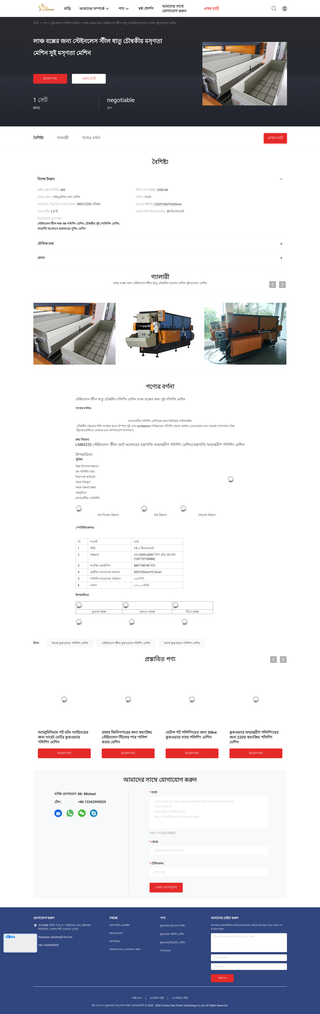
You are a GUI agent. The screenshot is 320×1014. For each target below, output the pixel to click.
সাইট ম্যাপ (137, 998)
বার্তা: (154, 792)
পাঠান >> (222, 978)
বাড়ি (36, 23)
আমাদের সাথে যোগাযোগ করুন (125, 949)
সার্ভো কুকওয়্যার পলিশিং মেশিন (70, 643)
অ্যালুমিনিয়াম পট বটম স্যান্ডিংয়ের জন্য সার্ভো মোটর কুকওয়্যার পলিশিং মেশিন (63, 737)
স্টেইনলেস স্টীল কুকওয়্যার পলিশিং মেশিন (126, 643)
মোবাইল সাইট (157, 998)
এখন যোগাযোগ (166, 887)
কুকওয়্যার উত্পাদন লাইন (172, 925)
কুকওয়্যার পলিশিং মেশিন (65, 23)
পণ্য (45, 23)
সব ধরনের (165, 950)
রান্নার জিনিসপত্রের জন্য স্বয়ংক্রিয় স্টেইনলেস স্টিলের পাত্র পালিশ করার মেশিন (127, 737)
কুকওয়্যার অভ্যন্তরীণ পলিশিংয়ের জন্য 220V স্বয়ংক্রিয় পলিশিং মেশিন (254, 737)
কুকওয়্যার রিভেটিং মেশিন (172, 942)
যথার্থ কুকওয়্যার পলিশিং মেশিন (182, 643)
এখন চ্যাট (89, 78)
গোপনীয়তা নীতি (180, 998)
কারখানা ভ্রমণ (116, 933)
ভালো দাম (50, 78)
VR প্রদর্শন (146, 8)
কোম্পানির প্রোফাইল (119, 925)
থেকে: (155, 842)
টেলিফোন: (157, 863)
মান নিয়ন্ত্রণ (114, 941)
